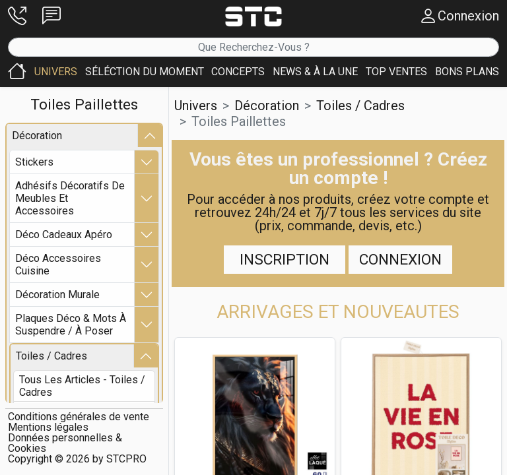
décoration (37, 136)
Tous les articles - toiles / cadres (82, 386)
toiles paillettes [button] (238, 121)
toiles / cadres (51, 356)
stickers (34, 162)
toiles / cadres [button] (360, 105)
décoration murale (57, 295)
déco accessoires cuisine (58, 265)
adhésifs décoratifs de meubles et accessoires (70, 199)
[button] (17, 16)
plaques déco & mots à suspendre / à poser (70, 325)
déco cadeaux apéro (63, 235)
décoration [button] (266, 105)
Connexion (400, 260)
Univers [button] (195, 105)
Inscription (284, 260)
